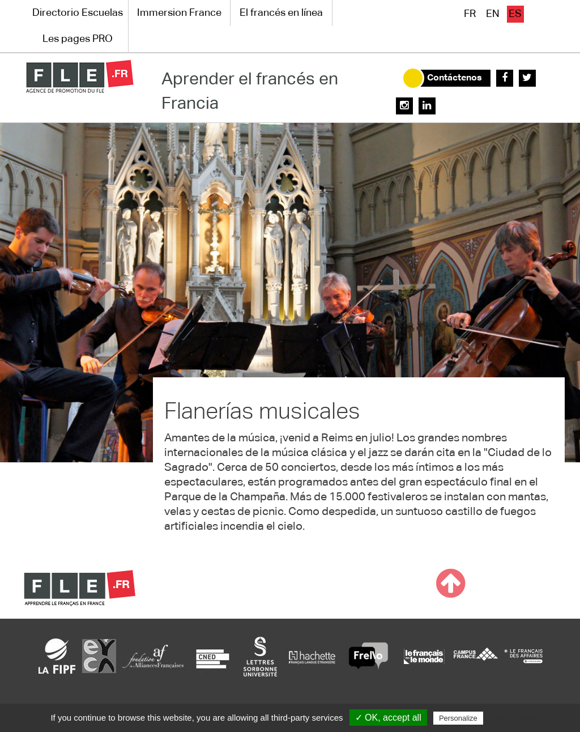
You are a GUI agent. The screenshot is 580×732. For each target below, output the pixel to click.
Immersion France (179, 13)
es (515, 14)
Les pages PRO (77, 39)
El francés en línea (281, 13)
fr (470, 14)
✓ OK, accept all (388, 717)
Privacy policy (513, 717)
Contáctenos (454, 78)
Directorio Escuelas (77, 13)
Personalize (458, 718)
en (493, 14)
